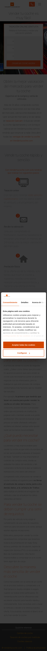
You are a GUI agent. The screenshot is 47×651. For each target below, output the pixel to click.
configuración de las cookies (16, 336)
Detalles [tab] (24, 302)
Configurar (23, 353)
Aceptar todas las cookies (23, 345)
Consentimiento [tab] (10, 302)
